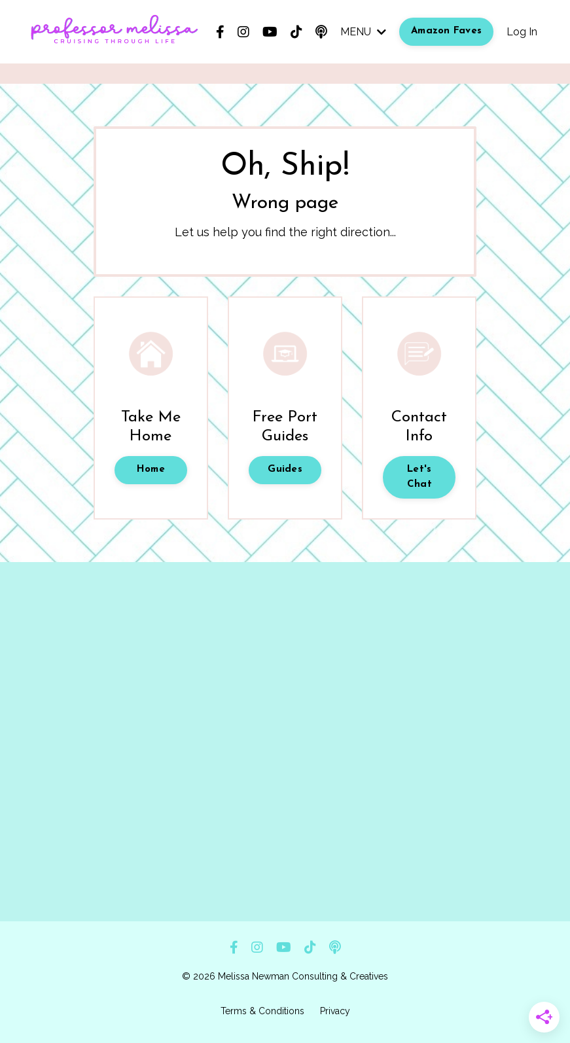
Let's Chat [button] (419, 477)
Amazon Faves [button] (446, 31)
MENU (363, 32)
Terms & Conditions (262, 1011)
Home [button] (151, 469)
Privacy (335, 1011)
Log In (522, 32)
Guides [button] (285, 469)
